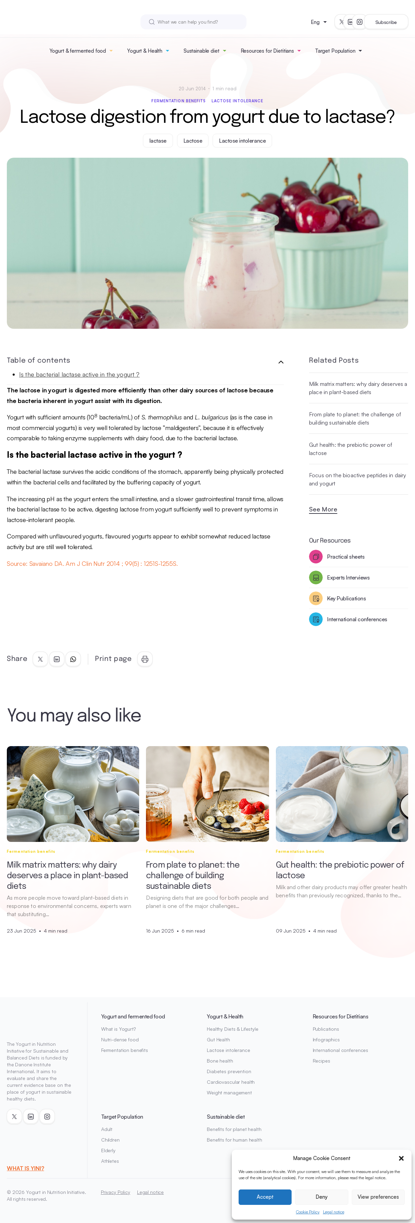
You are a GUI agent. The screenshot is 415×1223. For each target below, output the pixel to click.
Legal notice (333, 1211)
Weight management (229, 1092)
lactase (157, 140)
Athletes (110, 1161)
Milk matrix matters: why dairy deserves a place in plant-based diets (358, 387)
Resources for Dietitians (267, 51)
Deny (321, 1197)
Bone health (220, 1061)
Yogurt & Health (144, 51)
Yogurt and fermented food (133, 1016)
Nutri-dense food (120, 1039)
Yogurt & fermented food (78, 51)
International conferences (341, 1050)
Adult (106, 1129)
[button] (401, 1158)
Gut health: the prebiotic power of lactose (350, 448)
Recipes (321, 1061)
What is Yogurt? (118, 1029)
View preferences (378, 1197)
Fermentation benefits (178, 101)
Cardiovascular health (231, 1082)
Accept (265, 1197)
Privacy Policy (115, 1192)
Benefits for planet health (234, 1129)
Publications (326, 1029)
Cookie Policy (308, 1211)
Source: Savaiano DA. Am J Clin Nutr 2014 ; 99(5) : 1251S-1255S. (92, 563)
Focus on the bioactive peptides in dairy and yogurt (357, 479)
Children (110, 1140)
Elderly (108, 1150)
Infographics (326, 1039)
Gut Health (218, 1039)
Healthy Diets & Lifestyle (232, 1029)
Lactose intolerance (238, 101)
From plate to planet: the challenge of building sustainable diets (355, 418)
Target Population (335, 51)
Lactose (193, 140)
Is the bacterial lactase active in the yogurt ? (79, 374)
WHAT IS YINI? (25, 1168)
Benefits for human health (234, 1140)
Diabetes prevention (229, 1071)
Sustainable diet (201, 51)
